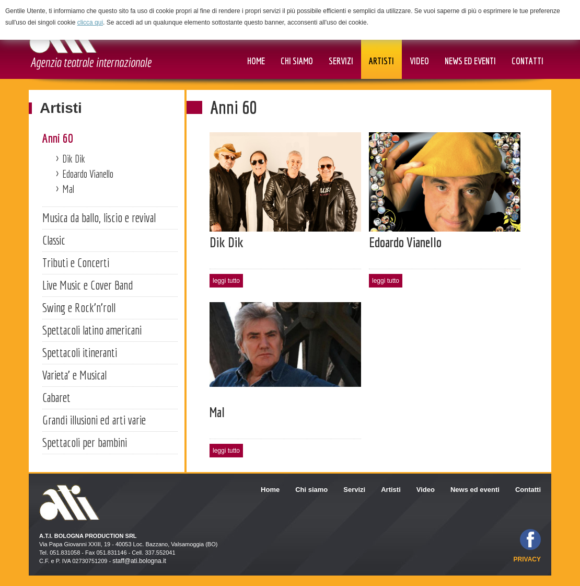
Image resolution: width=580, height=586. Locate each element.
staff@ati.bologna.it (139, 561)
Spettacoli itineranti (79, 352)
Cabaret (56, 397)
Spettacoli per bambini (84, 442)
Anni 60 (57, 138)
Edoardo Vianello (87, 174)
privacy (527, 559)
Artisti (61, 108)
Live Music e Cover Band (87, 285)
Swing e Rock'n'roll (78, 307)
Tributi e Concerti (75, 262)
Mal (68, 189)
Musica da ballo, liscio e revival (99, 217)
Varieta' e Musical (74, 374)
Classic (53, 240)
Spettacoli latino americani (92, 330)
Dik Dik (73, 159)
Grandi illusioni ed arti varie (94, 419)
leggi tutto (226, 280)
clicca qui (90, 22)
